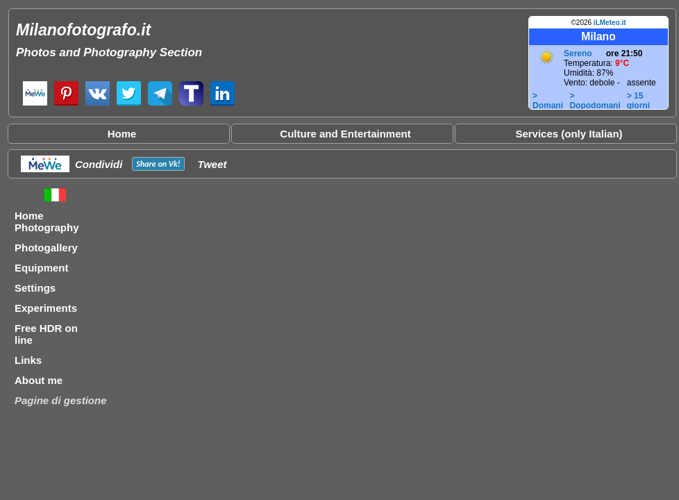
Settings (35, 288)
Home (122, 134)
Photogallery (46, 247)
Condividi (98, 164)
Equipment (42, 268)
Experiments (46, 308)
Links (28, 360)
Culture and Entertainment (345, 134)
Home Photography (47, 221)
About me (38, 380)
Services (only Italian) (568, 134)
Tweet (212, 164)
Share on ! (158, 164)
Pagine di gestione (61, 400)
